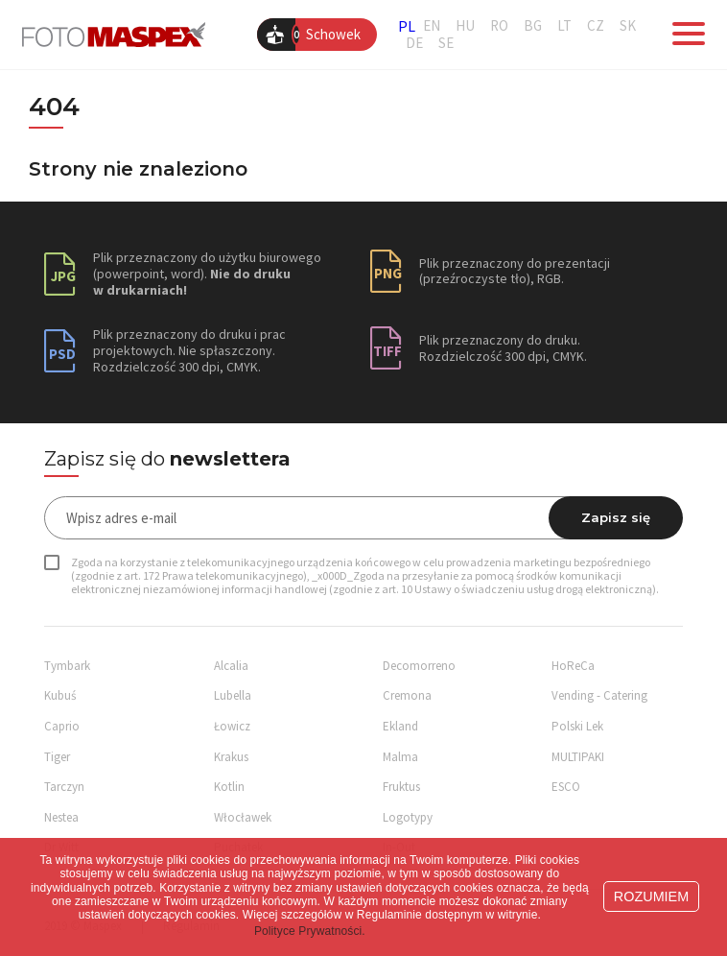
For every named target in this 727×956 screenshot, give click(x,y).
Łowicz (232, 726)
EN (431, 26)
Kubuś (60, 695)
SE (446, 43)
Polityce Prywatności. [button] (309, 931)
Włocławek (242, 817)
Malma (400, 757)
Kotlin (229, 786)
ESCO (565, 786)
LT (564, 26)
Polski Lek (577, 726)
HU (465, 26)
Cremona (407, 695)
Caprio (62, 726)
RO (499, 26)
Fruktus (401, 786)
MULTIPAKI (577, 757)
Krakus (231, 757)
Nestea (61, 817)
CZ (595, 26)
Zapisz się (615, 517)
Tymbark (67, 665)
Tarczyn (64, 786)
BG (533, 26)
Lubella (232, 695)
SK (628, 26)
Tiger (57, 757)
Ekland (400, 726)
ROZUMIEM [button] (651, 896)
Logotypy (408, 817)
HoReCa (573, 665)
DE (414, 43)
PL (406, 26)
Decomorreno (419, 665)
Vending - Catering (599, 695)
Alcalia (231, 665)
